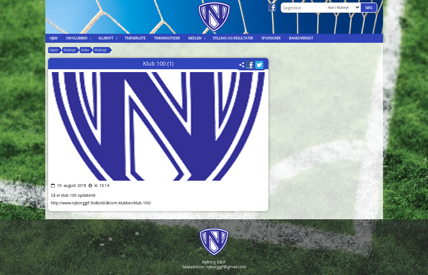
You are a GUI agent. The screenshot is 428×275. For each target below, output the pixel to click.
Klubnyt (107, 38)
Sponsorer (271, 38)
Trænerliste (135, 38)
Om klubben (78, 38)
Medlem (196, 38)
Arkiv (85, 50)
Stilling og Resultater (233, 38)
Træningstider (167, 38)
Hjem (53, 38)
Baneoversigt (301, 38)
